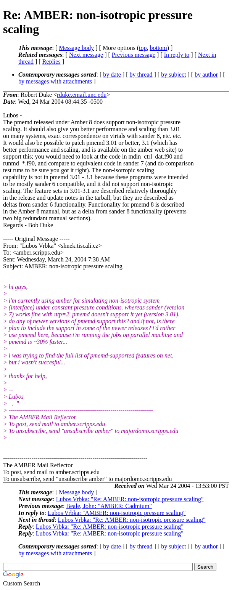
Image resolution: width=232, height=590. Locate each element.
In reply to (177, 54)
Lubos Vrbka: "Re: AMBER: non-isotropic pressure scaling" (130, 499)
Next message (86, 54)
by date (112, 74)
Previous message (133, 54)
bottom (158, 48)
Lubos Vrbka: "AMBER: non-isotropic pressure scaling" (117, 513)
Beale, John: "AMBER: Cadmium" (109, 506)
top (143, 48)
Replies (51, 61)
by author (206, 74)
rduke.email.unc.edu (81, 94)
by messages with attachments (55, 81)
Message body (76, 48)
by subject (173, 74)
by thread (141, 74)
